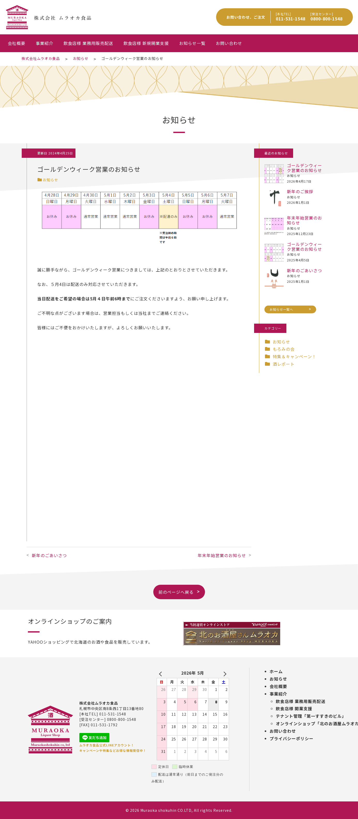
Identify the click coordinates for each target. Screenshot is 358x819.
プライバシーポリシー (292, 738)
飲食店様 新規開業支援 (146, 43)
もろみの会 (284, 349)
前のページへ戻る (176, 587)
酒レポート (284, 364)
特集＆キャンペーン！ (294, 356)
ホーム (276, 671)
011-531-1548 (290, 18)
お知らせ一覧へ (281, 304)
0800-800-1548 (326, 18)
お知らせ (47, 179)
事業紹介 (44, 43)
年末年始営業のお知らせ (222, 555)
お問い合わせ (229, 43)
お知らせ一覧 (192, 43)
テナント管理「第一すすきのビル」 (311, 716)
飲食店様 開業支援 (294, 708)
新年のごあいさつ (49, 555)
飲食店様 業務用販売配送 (88, 43)
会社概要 (16, 43)
